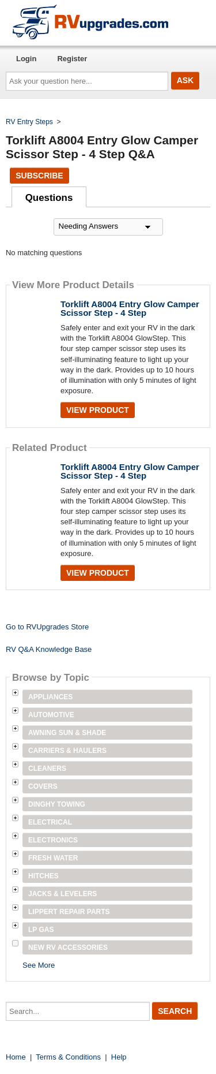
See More (38, 965)
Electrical (50, 822)
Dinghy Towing (56, 804)
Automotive (51, 715)
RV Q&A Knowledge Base (49, 649)
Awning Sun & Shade (67, 733)
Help (119, 1057)
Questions (49, 197)
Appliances (50, 697)
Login (26, 58)
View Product (97, 410)
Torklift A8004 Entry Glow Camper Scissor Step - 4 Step (129, 308)
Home (16, 1057)
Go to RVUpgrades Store (47, 626)
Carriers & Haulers (67, 751)
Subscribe (39, 175)
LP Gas (41, 930)
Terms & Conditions (68, 1057)
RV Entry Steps (29, 122)
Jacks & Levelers (62, 894)
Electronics (53, 840)
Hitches (43, 876)
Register (72, 58)
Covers (43, 786)
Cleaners (47, 769)
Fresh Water (53, 858)
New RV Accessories (68, 948)
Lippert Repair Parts (69, 912)
